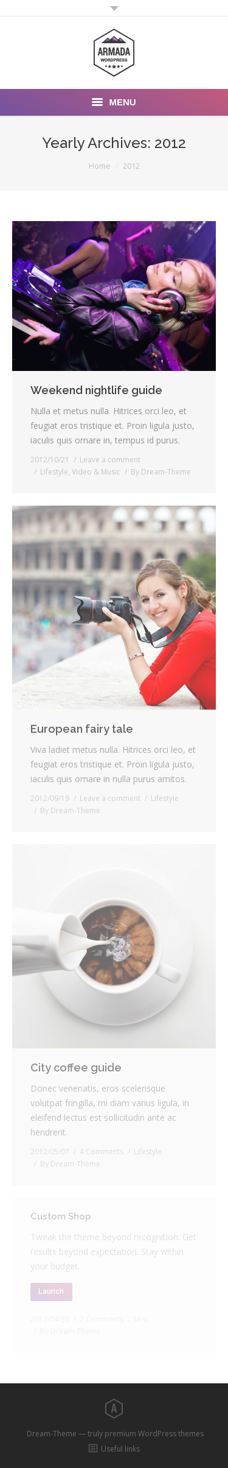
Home (100, 165)
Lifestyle (54, 472)
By (161, 472)
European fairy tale (81, 728)
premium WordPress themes (154, 1433)
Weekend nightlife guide (96, 390)
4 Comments (101, 1151)
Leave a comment (110, 459)
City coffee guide (76, 1067)
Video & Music (96, 472)
